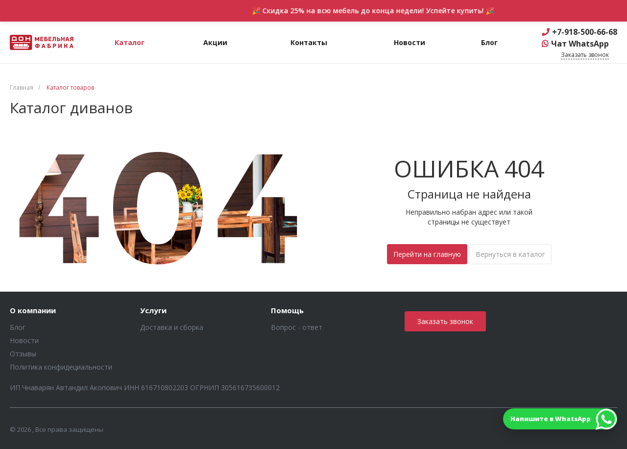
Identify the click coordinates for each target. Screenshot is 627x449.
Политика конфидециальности (61, 367)
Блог (17, 327)
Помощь (287, 310)
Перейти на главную (427, 254)
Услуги (153, 310)
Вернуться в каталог (510, 254)
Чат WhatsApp (580, 43)
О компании (33, 310)
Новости (24, 340)
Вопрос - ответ (296, 327)
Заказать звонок (445, 321)
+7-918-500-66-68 (584, 31)
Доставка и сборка (171, 327)
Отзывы (23, 353)
